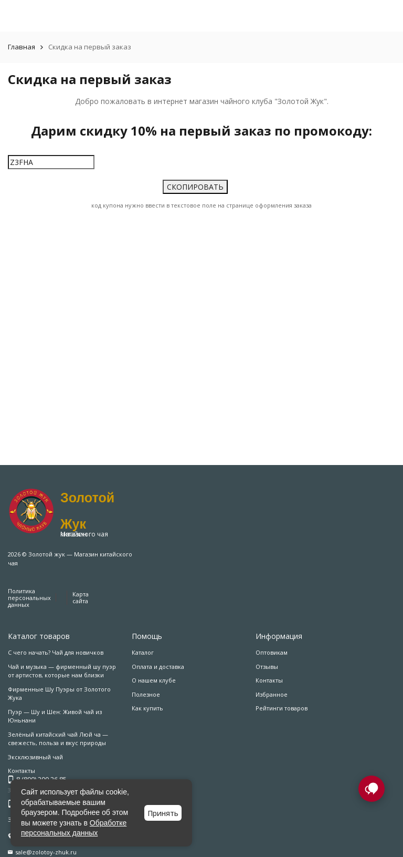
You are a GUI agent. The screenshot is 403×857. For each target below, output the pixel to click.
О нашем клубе (154, 680)
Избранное (272, 694)
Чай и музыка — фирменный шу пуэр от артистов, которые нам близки (62, 671)
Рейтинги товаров (281, 708)
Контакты (269, 680)
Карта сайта (80, 597)
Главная (21, 46)
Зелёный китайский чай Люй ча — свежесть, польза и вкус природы (58, 738)
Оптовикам (272, 652)
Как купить (147, 708)
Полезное (146, 694)
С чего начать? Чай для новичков (55, 652)
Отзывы (267, 666)
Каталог (143, 652)
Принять (162, 813)
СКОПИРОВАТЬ (195, 186)
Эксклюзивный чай (35, 757)
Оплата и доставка (158, 666)
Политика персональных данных (29, 597)
